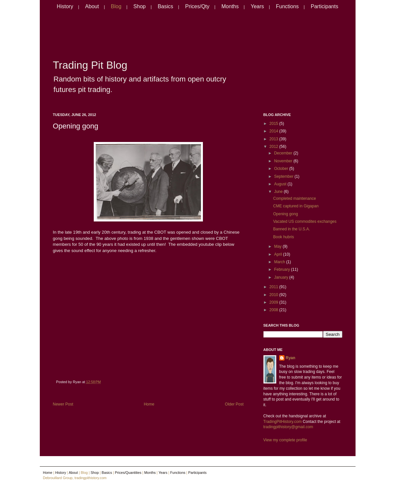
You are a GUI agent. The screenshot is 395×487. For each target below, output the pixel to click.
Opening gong (75, 126)
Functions (287, 6)
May (278, 246)
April (278, 254)
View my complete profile (285, 440)
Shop (140, 6)
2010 (274, 294)
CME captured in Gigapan (295, 206)
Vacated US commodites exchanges (304, 221)
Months (229, 6)
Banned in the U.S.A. (291, 229)
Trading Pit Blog (90, 65)
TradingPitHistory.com (282, 421)
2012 (274, 146)
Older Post (234, 404)
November (283, 161)
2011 (274, 287)
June (279, 191)
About (92, 6)
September (284, 176)
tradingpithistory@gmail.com (288, 427)
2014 (274, 131)
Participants (324, 6)
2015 (274, 123)
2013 (274, 139)
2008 (274, 310)
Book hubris (283, 237)
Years (257, 6)
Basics (165, 6)
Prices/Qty (197, 6)
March (280, 262)
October (281, 168)
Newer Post (63, 404)
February (282, 269)
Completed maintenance (294, 198)
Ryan (290, 358)
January (281, 277)
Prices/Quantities (128, 473)
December (283, 153)
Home (149, 404)
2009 (274, 302)
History (65, 6)
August (280, 184)
